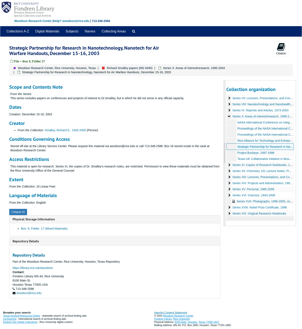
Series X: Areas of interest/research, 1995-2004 (194, 68)
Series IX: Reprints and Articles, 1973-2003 (260, 110)
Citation (281, 48)
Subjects (71, 31)
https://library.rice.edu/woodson (33, 268)
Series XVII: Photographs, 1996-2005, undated (266, 201)
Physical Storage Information (34, 219)
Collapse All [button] (18, 212)
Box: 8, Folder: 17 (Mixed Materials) (44, 228)
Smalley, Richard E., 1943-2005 (65, 130)
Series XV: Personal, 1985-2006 (253, 189)
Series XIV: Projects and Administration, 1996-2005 (265, 183)
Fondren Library (163, 318)
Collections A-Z (18, 31)
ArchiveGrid (9, 318)
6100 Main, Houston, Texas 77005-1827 (197, 322)
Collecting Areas (114, 31)
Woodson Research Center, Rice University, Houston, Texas (57, 68)
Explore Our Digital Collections (20, 322)
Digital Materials (47, 31)
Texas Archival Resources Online (21, 315)
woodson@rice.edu (29, 293)
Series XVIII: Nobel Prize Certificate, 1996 (259, 207)
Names (90, 31)
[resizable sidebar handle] (224, 153)
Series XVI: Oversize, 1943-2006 (253, 195)
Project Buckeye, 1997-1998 (255, 152)
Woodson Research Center (33, 21)
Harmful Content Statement (170, 312)
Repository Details (26, 241)
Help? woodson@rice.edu (71, 21)
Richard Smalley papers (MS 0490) (129, 68)
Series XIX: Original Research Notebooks (259, 213)
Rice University (181, 318)
